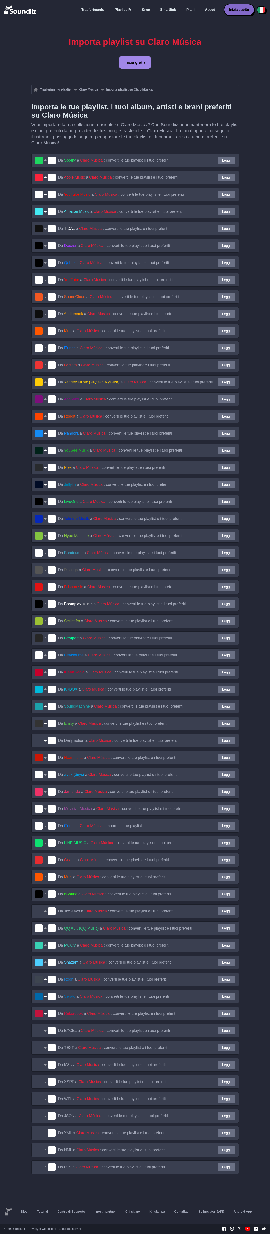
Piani (190, 9)
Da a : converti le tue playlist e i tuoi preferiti (113, 160)
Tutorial (42, 1211)
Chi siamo (132, 1211)
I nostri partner (105, 1211)
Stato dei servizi (70, 1229)
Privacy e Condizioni (42, 1229)
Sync (146, 9)
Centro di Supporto (71, 1211)
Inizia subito (239, 9)
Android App (242, 1211)
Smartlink (168, 9)
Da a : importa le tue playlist (100, 826)
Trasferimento (92, 9)
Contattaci (181, 1211)
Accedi (210, 9)
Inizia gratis (135, 62)
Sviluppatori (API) (211, 1211)
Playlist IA (123, 9)
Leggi (226, 160)
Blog (24, 1211)
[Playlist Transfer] (20, 9)
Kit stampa (157, 1211)
